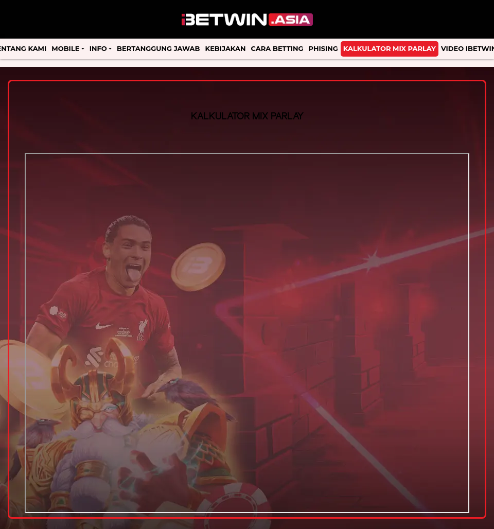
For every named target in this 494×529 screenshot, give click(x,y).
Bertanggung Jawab (158, 48)
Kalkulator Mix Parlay (389, 48)
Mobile (65, 48)
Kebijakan (225, 48)
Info (98, 48)
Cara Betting (277, 48)
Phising (323, 48)
